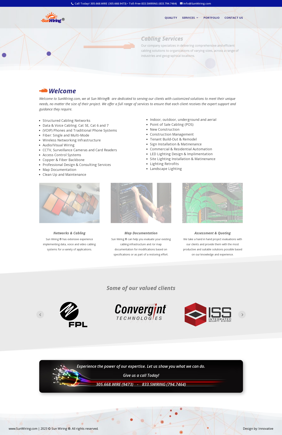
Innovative (265, 429)
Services (188, 17)
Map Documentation (141, 233)
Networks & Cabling (69, 233)
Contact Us (233, 17)
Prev (40, 314)
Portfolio (212, 17)
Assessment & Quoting (212, 233)
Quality (171, 17)
